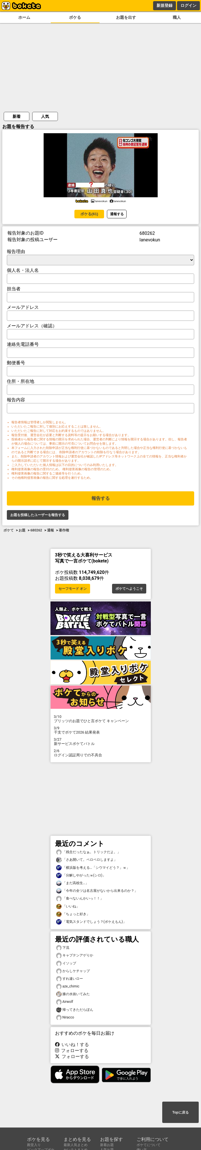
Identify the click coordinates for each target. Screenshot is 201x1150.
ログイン (188, 5)
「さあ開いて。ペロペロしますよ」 (86, 859)
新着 (17, 116)
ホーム (24, 17)
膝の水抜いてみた (73, 994)
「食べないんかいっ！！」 (79, 898)
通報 (50, 530)
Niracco (65, 1017)
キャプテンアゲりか (74, 955)
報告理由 (16, 251)
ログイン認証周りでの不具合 (100, 753)
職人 (177, 17)
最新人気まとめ (76, 1145)
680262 (36, 530)
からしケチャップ (73, 971)
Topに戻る (180, 1112)
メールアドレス (23, 307)
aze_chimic (68, 986)
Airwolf (64, 1002)
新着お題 (107, 1145)
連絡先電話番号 (23, 344)
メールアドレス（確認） (32, 325)
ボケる (75, 17)
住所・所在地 (20, 381)
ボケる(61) (89, 214)
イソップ (66, 963)
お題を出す (126, 17)
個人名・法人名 (23, 270)
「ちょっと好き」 (73, 914)
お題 (22, 530)
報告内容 (16, 399)
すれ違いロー (69, 978)
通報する (117, 214)
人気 (45, 116)
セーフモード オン (72, 589)
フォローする (72, 1050)
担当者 (14, 288)
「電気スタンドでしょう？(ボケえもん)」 (91, 922)
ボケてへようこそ (129, 589)
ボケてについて (149, 1145)
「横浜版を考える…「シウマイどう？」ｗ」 (93, 867)
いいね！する (72, 1044)
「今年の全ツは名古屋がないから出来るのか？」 (97, 891)
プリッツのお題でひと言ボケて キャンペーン (100, 718)
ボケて (8, 530)
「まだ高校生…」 (72, 883)
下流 (62, 947)
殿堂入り (34, 1145)
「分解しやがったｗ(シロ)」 (81, 875)
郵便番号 (16, 362)
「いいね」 (68, 906)
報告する (101, 498)
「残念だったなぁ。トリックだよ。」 (88, 852)
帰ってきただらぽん (74, 1010)
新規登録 (164, 5)
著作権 (64, 530)
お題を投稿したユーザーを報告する (37, 515)
